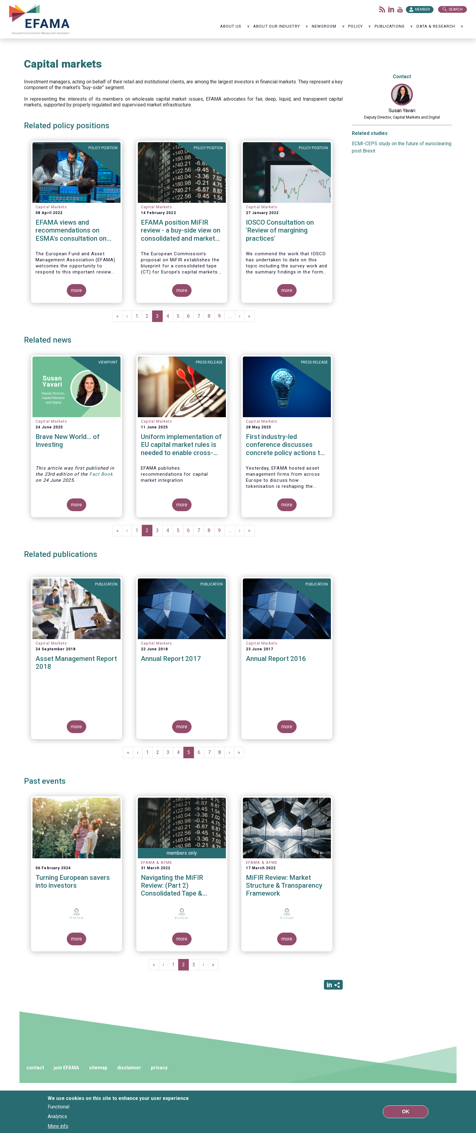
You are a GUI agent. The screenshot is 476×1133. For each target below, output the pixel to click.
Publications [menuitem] (394, 28)
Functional (58, 1107)
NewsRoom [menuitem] (328, 28)
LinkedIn (391, 9)
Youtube (400, 9)
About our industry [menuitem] (281, 28)
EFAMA (39, 19)
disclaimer (129, 1068)
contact (35, 1068)
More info (58, 1126)
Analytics (57, 1116)
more (76, 290)
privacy (159, 1068)
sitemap (98, 1068)
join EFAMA (66, 1068)
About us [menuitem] (235, 28)
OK (405, 1111)
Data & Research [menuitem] (440, 28)
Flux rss (382, 9)
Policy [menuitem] (360, 28)
